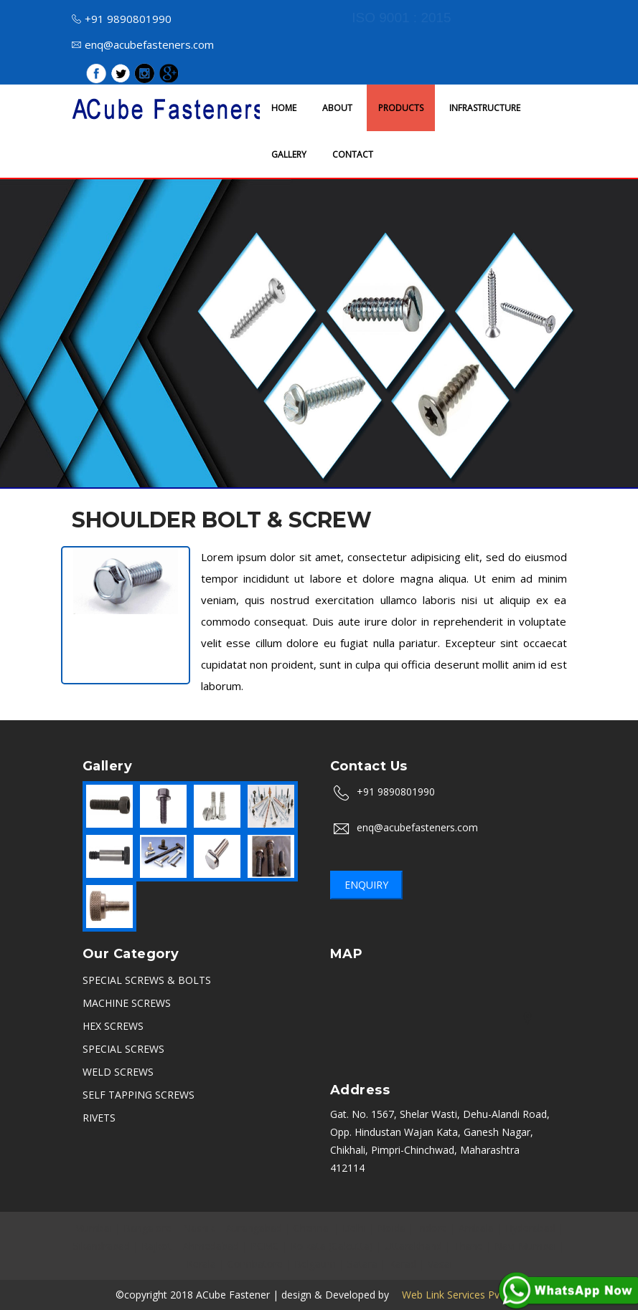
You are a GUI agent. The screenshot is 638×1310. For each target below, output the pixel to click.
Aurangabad (254, 1228)
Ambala (476, 1228)
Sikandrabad (101, 1246)
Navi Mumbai (525, 1246)
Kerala (201, 1264)
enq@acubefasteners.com (143, 44)
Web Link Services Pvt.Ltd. (457, 1294)
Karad (402, 1264)
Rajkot (156, 1246)
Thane (468, 1246)
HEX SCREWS (113, 1026)
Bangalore (147, 1228)
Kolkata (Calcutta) (332, 1246)
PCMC (264, 1246)
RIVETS (99, 1117)
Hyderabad (530, 1228)
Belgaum (315, 1264)
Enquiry (366, 884)
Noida (391, 1228)
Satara (362, 1264)
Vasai (440, 1264)
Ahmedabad (211, 1246)
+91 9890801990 (122, 18)
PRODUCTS (400, 108)
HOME (283, 108)
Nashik (199, 1228)
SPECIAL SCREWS (123, 1049)
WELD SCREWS (118, 1072)
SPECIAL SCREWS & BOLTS (147, 980)
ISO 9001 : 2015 (401, 17)
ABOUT (337, 108)
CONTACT (352, 154)
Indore (432, 1228)
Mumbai (93, 1228)
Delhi (354, 1228)
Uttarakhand (413, 1246)
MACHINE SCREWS (127, 1003)
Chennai (312, 1228)
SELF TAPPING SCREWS (138, 1094)
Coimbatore (255, 1264)
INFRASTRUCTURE (484, 108)
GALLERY (288, 154)
